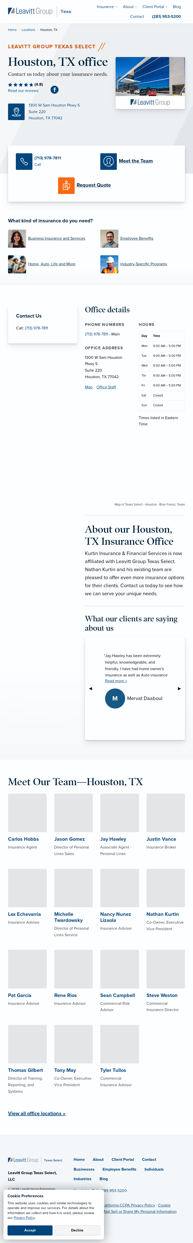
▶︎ (181, 688)
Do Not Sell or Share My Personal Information (137, 1211)
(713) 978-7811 (36, 328)
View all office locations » (37, 1114)
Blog (104, 1178)
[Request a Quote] (96, 185)
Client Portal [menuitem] (153, 6)
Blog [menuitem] (177, 6)
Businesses (84, 1169)
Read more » (116, 680)
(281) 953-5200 (114, 1190)
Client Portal (123, 1159)
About (98, 1159)
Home (12, 30)
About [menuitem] (128, 6)
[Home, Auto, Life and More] (50, 264)
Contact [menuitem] (137, 16)
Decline (77, 1230)
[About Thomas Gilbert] (27, 1069)
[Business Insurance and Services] (50, 239)
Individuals (154, 1169)
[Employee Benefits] (142, 239)
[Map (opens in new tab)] (58, 112)
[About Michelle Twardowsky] (73, 912)
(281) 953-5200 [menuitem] (166, 16)
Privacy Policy (24, 1218)
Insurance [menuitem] (105, 6)
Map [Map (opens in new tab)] (88, 387)
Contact (149, 1159)
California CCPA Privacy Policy (128, 1205)
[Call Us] (54, 161)
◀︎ (92, 688)
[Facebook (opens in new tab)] (57, 89)
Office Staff (106, 387)
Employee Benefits (119, 1169)
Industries (82, 1178)
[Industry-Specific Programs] (142, 264)
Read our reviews (23, 90)
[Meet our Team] (138, 161)
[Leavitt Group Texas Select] (47, 11)
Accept (30, 1230)
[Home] (35, 1160)
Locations (28, 30)
